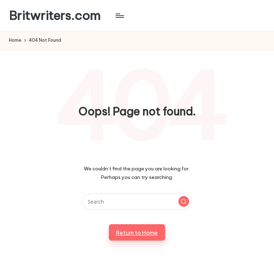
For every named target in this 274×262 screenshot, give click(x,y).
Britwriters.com (55, 15)
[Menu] (119, 16)
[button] (183, 201)
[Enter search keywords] (136, 201)
